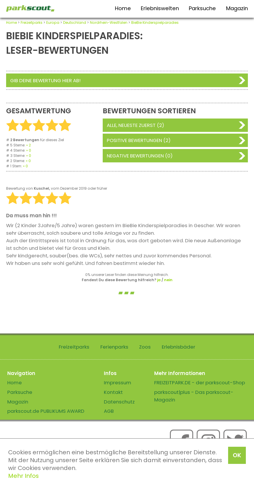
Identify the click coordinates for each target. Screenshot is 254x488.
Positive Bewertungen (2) (138, 140)
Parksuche (202, 8)
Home (123, 8)
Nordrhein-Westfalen (108, 22)
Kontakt (113, 392)
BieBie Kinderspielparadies (155, 22)
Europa (52, 22)
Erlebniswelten (160, 8)
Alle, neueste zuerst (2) (135, 125)
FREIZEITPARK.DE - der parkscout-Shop (199, 382)
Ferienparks (114, 346)
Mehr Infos (23, 476)
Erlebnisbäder (178, 346)
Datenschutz (119, 401)
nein (168, 279)
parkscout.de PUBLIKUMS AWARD (45, 411)
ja (159, 279)
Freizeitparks (31, 22)
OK (237, 455)
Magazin (237, 8)
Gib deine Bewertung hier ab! (45, 80)
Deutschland (74, 22)
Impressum (117, 382)
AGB (109, 411)
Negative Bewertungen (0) (140, 155)
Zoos (145, 346)
